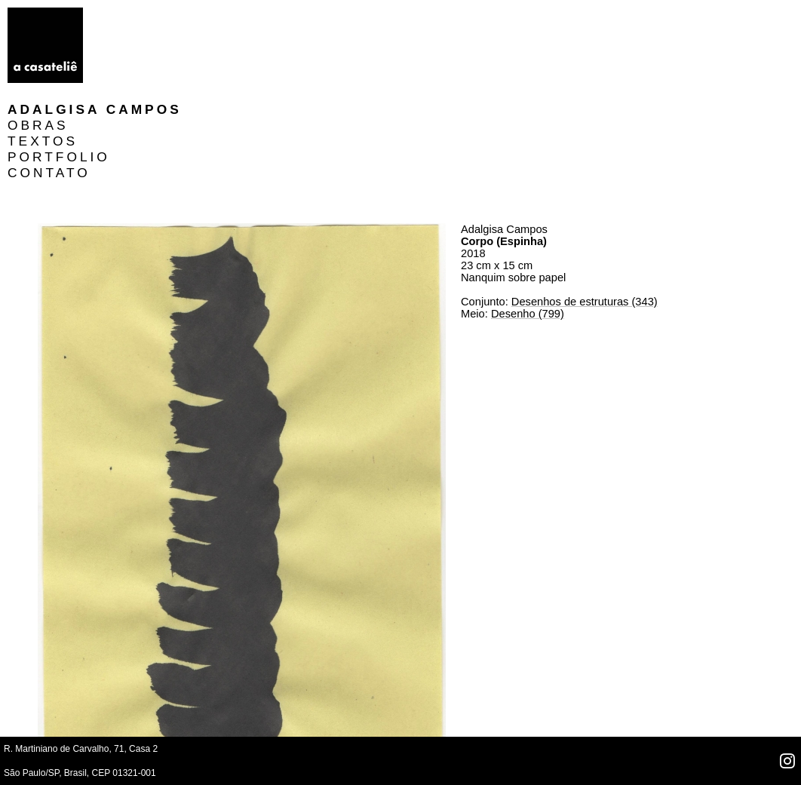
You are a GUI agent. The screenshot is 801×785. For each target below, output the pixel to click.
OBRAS (128, 30)
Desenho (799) (527, 219)
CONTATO (139, 78)
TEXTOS (133, 46)
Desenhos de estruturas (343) (584, 207)
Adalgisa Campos (185, 15)
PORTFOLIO (149, 62)
